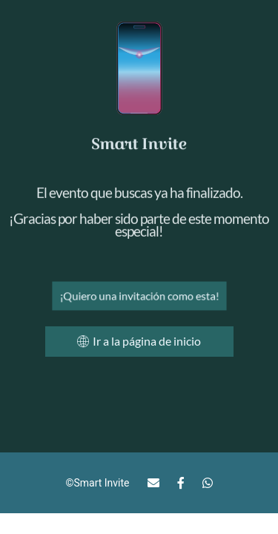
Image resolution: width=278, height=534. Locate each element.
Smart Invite (101, 483)
